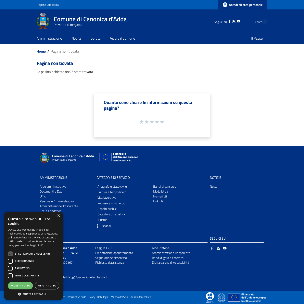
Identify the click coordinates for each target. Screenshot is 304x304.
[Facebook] (222, 21)
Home (41, 51)
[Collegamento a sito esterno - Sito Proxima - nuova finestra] (210, 297)
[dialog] (33, 256)
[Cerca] (262, 22)
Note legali (103, 297)
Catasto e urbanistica (111, 214)
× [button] (58, 215)
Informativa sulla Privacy (81, 297)
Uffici (43, 196)
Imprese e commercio (111, 203)
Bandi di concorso (164, 186)
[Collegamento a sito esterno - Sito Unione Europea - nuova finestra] (118, 158)
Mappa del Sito (119, 297)
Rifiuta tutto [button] (47, 285)
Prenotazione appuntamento (114, 252)
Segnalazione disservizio (111, 257)
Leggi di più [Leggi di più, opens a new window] (36, 245)
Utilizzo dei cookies (140, 297)
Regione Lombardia (48, 5)
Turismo (102, 219)
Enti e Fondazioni (51, 211)
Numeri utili (160, 196)
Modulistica (160, 191)
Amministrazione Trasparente (59, 206)
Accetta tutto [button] (20, 285)
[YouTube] (231, 21)
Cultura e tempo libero (111, 192)
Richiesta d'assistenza (109, 262)
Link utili (158, 201)
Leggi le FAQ (103, 248)
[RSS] (226, 21)
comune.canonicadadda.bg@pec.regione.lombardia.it (74, 277)
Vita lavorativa (106, 197)
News (213, 186)
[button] (103, 226)
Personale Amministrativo (57, 201)
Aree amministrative (53, 186)
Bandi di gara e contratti (168, 257)
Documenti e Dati (51, 191)
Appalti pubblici (107, 208)
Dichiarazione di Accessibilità (170, 262)
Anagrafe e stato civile (112, 186)
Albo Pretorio (160, 248)
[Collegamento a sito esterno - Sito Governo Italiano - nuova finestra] (222, 297)
